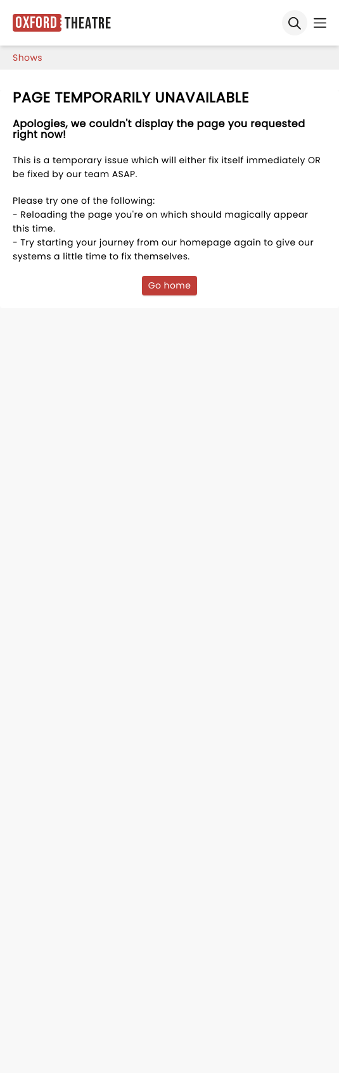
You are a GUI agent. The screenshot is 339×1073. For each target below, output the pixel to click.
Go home (169, 285)
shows (27, 57)
